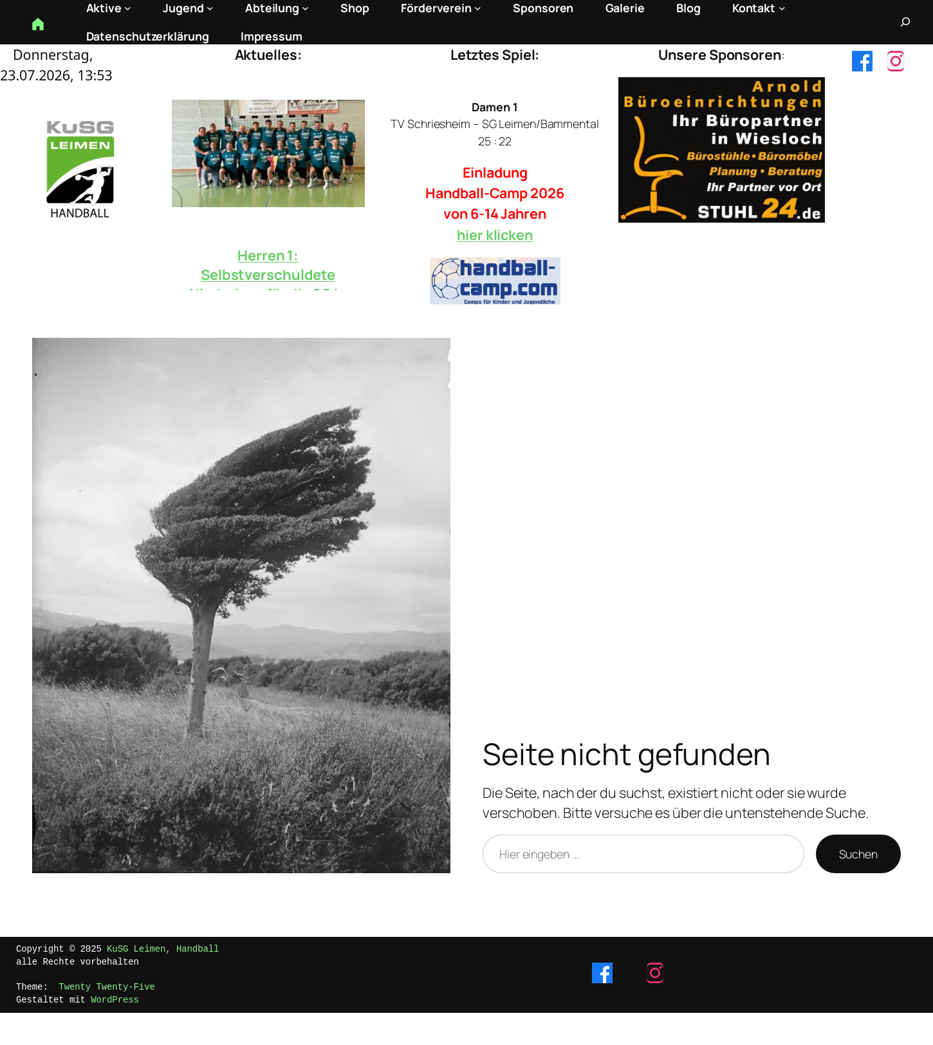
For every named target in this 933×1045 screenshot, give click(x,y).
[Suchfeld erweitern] (905, 22)
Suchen (858, 854)
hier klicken (495, 234)
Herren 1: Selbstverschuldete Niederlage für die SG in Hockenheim (268, 284)
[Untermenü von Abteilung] (305, 8)
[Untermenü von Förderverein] (477, 8)
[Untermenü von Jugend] (210, 8)
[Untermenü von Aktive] (127, 8)
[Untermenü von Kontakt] (782, 8)
